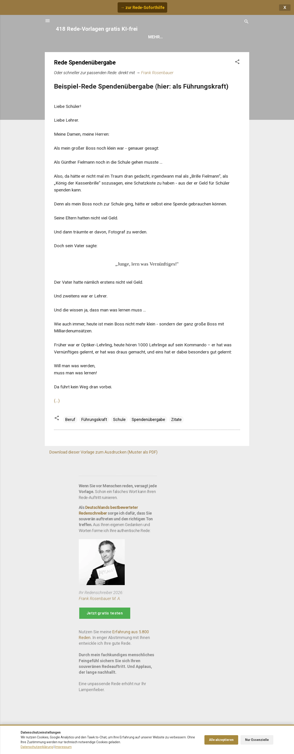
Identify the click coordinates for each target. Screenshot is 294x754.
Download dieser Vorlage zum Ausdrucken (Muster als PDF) (103, 452)
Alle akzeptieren (221, 740)
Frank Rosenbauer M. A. (100, 598)
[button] (237, 62)
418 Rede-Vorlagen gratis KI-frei (97, 29)
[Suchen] (246, 22)
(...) (57, 400)
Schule (119, 419)
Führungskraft (94, 419)
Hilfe (186, 36)
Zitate (176, 419)
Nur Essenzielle (257, 740)
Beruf (70, 419)
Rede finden (160, 36)
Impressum (63, 747)
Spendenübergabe (148, 419)
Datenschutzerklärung (37, 747)
